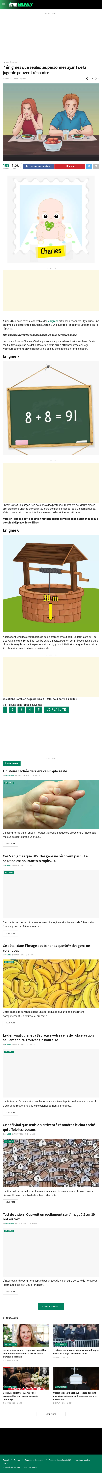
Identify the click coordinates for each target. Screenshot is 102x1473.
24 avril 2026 (59, 1357)
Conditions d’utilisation (34, 1460)
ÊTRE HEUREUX (15, 1468)
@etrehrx (9, 776)
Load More (51, 1414)
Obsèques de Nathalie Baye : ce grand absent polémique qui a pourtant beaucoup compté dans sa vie (74, 1396)
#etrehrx (35, 1468)
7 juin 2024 (20, 1224)
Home (5, 62)
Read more (10, 844)
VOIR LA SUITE (56, 709)
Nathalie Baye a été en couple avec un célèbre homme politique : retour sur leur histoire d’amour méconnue (24, 1353)
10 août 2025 (18, 1045)
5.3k (69, 1403)
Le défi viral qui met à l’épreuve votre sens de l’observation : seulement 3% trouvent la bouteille (49, 1037)
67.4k (20, 1360)
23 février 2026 (22, 776)
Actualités (10, 1344)
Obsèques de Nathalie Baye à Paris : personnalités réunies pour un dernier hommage (21, 1396)
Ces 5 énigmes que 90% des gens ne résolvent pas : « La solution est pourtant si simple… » (45, 858)
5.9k (19, 1403)
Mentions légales (83, 1460)
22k (69, 1357)
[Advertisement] (51, 36)
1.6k (37, 776)
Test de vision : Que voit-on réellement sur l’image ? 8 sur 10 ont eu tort (49, 1217)
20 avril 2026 (9, 1360)
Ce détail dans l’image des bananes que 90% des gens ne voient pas (46, 948)
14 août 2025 (18, 955)
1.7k (32, 865)
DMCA (5, 1463)
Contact (17, 1460)
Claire (8, 865)
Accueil (6, 1460)
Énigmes (13, 62)
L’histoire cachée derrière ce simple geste (35, 771)
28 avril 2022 (8, 79)
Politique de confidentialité (60, 1460)
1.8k (34, 1224)
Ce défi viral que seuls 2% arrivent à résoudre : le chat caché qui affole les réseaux (49, 1127)
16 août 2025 (18, 865)
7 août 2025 (17, 1134)
